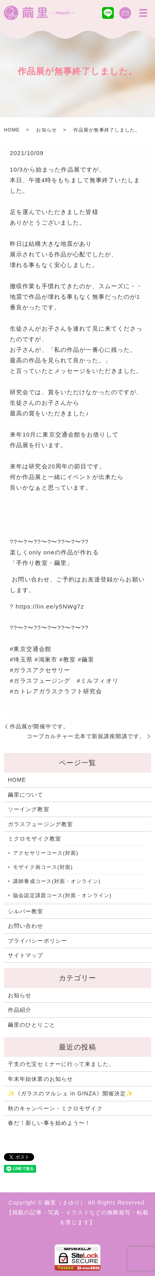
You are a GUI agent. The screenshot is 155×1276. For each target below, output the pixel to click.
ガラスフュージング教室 (40, 824)
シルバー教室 (26, 911)
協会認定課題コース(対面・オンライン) (62, 895)
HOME (12, 130)
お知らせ (46, 130)
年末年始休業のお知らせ (40, 1079)
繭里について (26, 795)
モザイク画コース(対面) (43, 867)
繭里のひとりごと (31, 1025)
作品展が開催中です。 (39, 726)
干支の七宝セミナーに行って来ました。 (61, 1064)
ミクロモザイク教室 (34, 838)
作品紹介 (19, 1010)
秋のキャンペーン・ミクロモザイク (55, 1108)
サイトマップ (26, 955)
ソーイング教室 (28, 809)
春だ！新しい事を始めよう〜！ (49, 1123)
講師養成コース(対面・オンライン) (56, 881)
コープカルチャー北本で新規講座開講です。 (86, 736)
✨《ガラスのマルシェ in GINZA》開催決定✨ (70, 1093)
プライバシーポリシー (37, 941)
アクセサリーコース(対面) (45, 853)
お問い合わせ (26, 926)
